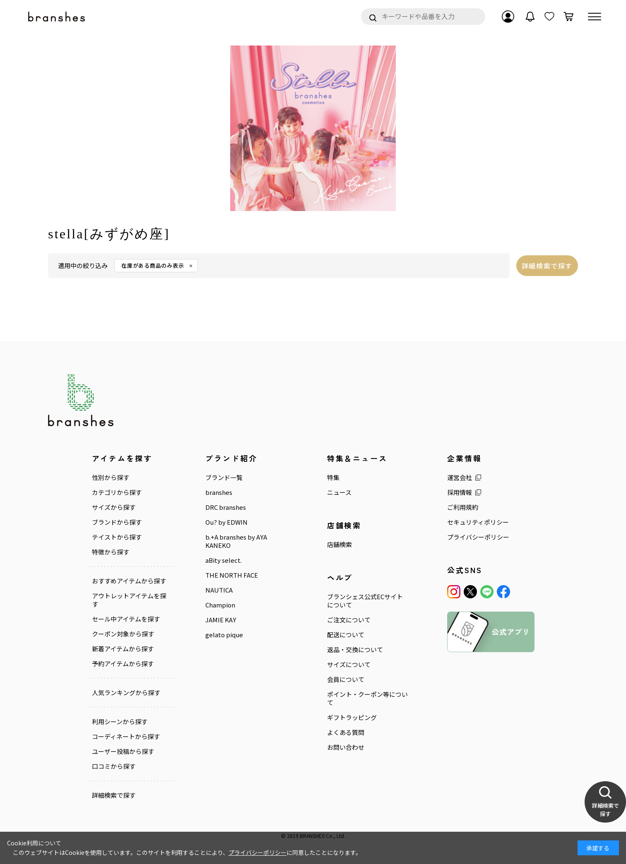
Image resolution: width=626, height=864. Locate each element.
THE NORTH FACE (231, 575)
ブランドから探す (117, 522)
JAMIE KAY (220, 620)
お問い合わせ (345, 747)
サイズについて (349, 664)
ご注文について (349, 620)
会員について (345, 679)
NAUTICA (219, 590)
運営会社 (459, 477)
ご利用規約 (462, 507)
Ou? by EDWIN (226, 522)
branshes (218, 492)
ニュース (339, 492)
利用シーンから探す (119, 722)
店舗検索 (339, 544)
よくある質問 (345, 732)
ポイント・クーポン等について (367, 698)
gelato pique (224, 635)
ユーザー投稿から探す (123, 751)
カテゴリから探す (117, 492)
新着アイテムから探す (123, 649)
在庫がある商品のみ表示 (152, 265)
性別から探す (110, 477)
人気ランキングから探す (126, 693)
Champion (220, 605)
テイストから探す (117, 537)
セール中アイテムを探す (126, 619)
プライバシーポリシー (478, 537)
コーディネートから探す (126, 736)
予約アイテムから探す (123, 664)
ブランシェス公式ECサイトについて (365, 601)
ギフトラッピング (352, 717)
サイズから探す (113, 507)
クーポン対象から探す (123, 634)
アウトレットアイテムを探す (129, 600)
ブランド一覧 (224, 477)
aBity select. (223, 560)
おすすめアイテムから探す (129, 581)
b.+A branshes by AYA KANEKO (236, 541)
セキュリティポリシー (478, 522)
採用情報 (459, 492)
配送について (345, 635)
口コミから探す (113, 766)
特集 (333, 477)
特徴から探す (110, 552)
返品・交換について (355, 650)
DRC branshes (225, 507)
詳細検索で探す (547, 266)
